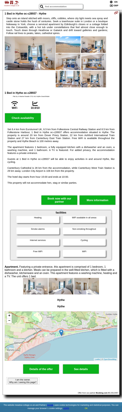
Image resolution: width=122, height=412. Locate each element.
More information (97, 200)
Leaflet (97, 359)
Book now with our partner (59, 200)
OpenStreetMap (110, 359)
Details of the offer (41, 369)
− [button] (9, 320)
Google (50, 405)
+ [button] (9, 315)
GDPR (66, 408)
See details (81, 369)
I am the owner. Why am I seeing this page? (22, 380)
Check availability (23, 118)
